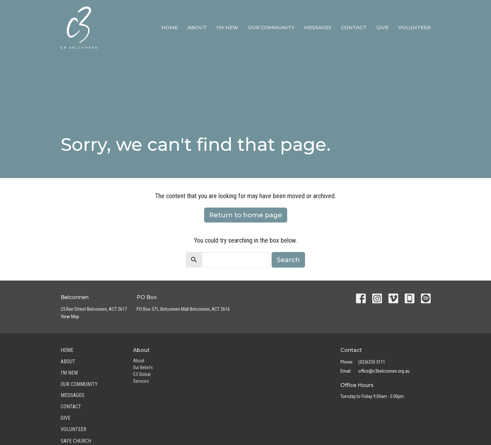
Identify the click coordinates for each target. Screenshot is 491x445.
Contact (354, 27)
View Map (70, 316)
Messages (317, 27)
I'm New (227, 27)
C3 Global (142, 374)
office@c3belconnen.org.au (384, 371)
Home (169, 27)
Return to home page (245, 215)
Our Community (271, 27)
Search (288, 260)
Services (141, 381)
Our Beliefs (143, 367)
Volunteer (414, 27)
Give (382, 27)
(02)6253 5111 (371, 362)
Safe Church (76, 441)
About (197, 27)
